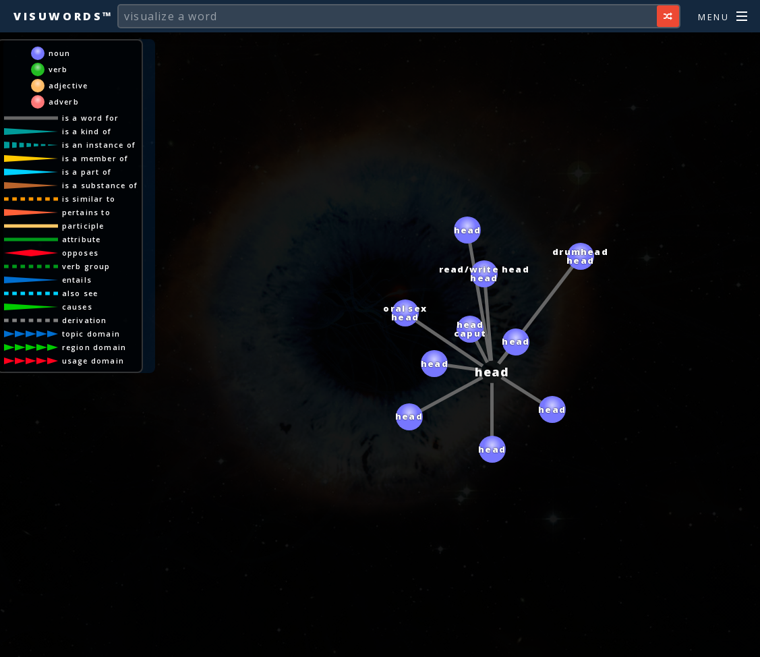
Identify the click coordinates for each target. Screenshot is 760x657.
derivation (84, 320)
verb (58, 69)
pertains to (86, 212)
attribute (81, 239)
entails (77, 280)
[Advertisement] (380, 640)
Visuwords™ (63, 16)
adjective (68, 85)
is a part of (86, 172)
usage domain (93, 360)
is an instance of (99, 145)
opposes (80, 253)
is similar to (89, 199)
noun (60, 53)
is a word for (90, 118)
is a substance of (100, 185)
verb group (86, 266)
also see (80, 293)
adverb (64, 101)
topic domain (91, 333)
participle (83, 226)
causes (77, 307)
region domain (94, 347)
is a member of (95, 158)
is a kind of (86, 131)
